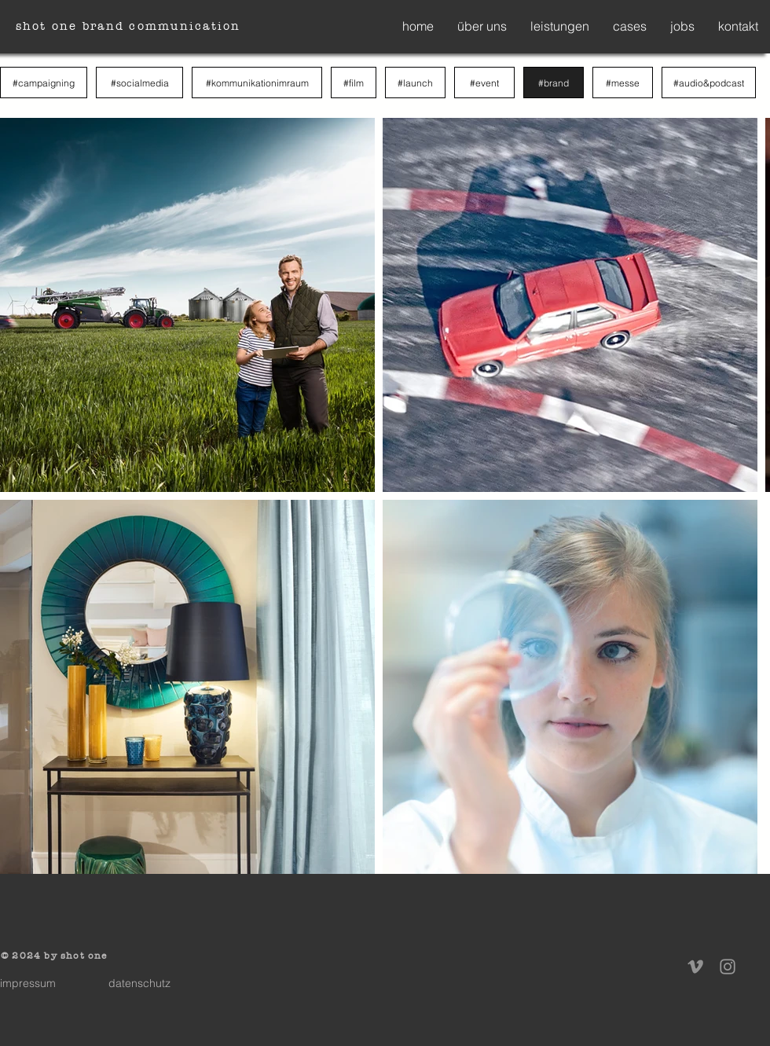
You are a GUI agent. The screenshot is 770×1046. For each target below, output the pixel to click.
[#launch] (415, 82)
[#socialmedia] (139, 82)
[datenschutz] (139, 983)
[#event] (484, 82)
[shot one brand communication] (129, 26)
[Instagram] (727, 966)
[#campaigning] (43, 82)
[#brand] (553, 82)
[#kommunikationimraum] (257, 82)
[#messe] (622, 82)
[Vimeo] (695, 966)
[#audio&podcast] (709, 82)
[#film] (353, 82)
